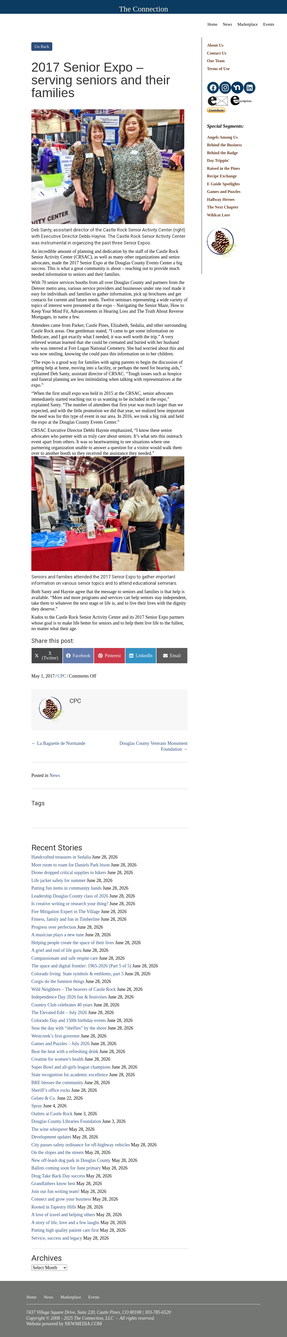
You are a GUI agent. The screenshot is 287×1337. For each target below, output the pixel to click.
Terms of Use (218, 69)
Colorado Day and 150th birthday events (68, 1020)
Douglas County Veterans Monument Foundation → (154, 746)
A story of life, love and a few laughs (65, 1222)
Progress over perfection (53, 927)
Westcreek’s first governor (55, 1036)
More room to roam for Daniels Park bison (70, 864)
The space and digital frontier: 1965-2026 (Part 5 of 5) (81, 965)
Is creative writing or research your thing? (69, 903)
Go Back (42, 46)
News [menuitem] (227, 24)
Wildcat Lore (218, 215)
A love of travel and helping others (63, 1214)
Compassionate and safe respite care (64, 958)
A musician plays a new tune (57, 934)
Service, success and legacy (56, 1238)
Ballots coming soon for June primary (66, 1168)
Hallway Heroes (221, 199)
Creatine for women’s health (57, 1059)
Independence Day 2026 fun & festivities (69, 996)
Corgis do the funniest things (57, 981)
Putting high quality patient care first (65, 1230)
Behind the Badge (222, 153)
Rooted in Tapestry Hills (53, 1207)
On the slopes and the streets (57, 1152)
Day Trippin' (218, 160)
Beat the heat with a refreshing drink (64, 1051)
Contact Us (216, 53)
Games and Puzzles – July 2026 (60, 1043)
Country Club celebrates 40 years (62, 1004)
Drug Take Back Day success (58, 1175)
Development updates (51, 1136)
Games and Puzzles (224, 191)
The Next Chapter (223, 207)
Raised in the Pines (223, 168)
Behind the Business (224, 145)
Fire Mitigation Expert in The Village (65, 911)
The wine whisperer (49, 1129)
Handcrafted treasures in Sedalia (61, 857)
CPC (62, 676)
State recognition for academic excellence (69, 1074)
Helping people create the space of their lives (72, 942)
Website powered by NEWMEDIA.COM (64, 1323)
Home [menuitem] (212, 24)
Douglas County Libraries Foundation (66, 1121)
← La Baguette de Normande (58, 743)
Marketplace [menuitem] (248, 24)
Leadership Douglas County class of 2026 (69, 896)
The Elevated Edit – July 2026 (59, 1012)
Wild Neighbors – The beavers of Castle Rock (73, 989)
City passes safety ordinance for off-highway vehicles (80, 1144)
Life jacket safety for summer (58, 880)
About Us (215, 45)
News (54, 775)
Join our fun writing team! (55, 1191)
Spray (36, 1105)
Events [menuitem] (268, 24)
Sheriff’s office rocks (50, 1090)
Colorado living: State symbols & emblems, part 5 (77, 973)
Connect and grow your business (61, 1199)
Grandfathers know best (53, 1183)
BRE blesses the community (57, 1082)
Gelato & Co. (43, 1098)
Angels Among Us (222, 137)
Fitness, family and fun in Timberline (65, 919)
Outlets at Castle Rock (51, 1113)
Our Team (216, 61)
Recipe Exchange (222, 176)
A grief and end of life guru (56, 950)
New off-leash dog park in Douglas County (71, 1160)
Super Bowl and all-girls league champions (70, 1067)
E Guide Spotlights (223, 184)
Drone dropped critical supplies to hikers (68, 872)
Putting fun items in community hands (66, 888)
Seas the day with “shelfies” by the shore (68, 1028)
